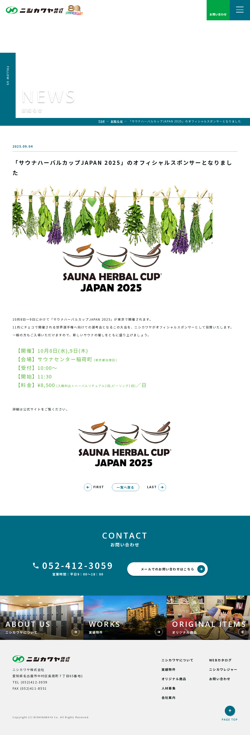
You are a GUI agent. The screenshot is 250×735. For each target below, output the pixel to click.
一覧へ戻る (125, 487)
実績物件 (169, 669)
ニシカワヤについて (178, 660)
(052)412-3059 (34, 682)
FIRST (98, 487)
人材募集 (169, 688)
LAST (152, 487)
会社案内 (169, 697)
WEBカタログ (220, 660)
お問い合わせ (219, 678)
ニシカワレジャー (223, 669)
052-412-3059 (78, 565)
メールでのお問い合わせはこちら (173, 569)
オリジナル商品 (174, 678)
